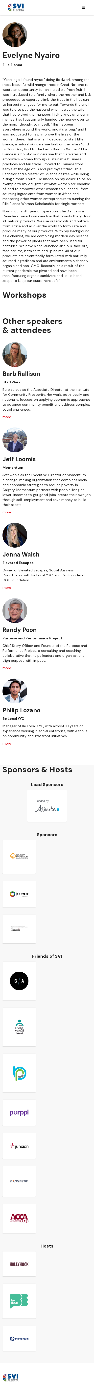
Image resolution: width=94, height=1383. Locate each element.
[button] (83, 7)
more (6, 417)
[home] (15, 7)
